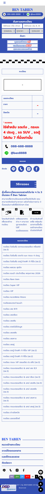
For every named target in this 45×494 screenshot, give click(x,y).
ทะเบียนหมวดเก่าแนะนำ (12, 303)
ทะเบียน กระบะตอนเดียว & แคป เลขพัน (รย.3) (22, 383)
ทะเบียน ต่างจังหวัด (11, 412)
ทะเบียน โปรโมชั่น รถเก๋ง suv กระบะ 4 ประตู (21, 255)
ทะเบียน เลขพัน (9, 320)
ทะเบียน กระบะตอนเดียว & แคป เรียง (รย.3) (21, 377)
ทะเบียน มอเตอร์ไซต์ (11, 418)
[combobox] (22, 31)
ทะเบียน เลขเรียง (10, 314)
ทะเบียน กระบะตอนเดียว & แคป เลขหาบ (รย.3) (19, 399)
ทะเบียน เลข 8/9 (10, 309)
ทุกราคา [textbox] (20, 31)
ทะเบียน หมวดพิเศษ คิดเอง (14, 297)
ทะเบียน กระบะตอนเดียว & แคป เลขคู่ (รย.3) (21, 406)
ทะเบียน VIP (8, 291)
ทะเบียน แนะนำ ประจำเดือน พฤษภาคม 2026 (21, 273)
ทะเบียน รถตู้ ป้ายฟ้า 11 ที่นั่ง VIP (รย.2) (20, 350)
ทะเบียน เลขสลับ (10, 332)
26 (33, 476)
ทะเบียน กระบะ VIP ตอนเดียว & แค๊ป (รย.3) (21, 362)
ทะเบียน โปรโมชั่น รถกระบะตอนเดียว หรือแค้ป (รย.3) (22, 248)
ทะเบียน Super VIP (11, 285)
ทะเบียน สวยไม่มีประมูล (12, 326)
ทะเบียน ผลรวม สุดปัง (12, 267)
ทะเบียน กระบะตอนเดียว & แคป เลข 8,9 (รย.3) (20, 370)
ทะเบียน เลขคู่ (8, 344)
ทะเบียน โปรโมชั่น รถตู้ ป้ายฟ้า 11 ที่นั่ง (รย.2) (22, 261)
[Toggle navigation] (4, 3)
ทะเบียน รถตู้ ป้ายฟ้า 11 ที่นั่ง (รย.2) (18, 356)
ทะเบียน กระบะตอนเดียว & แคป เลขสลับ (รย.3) (20, 390)
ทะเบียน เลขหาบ (10, 338)
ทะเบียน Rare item (11, 279)
